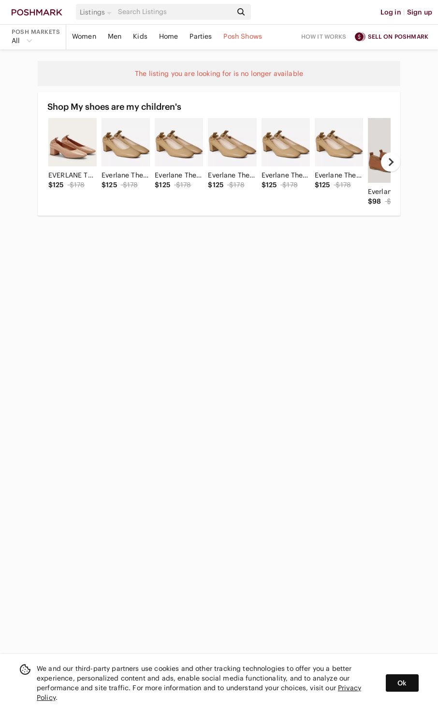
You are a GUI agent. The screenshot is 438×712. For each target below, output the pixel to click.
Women (84, 36)
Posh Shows (242, 36)
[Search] (174, 12)
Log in (390, 12)
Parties (201, 36)
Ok (402, 683)
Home (168, 36)
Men (114, 36)
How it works (324, 36)
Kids (140, 36)
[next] (390, 162)
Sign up (419, 12)
